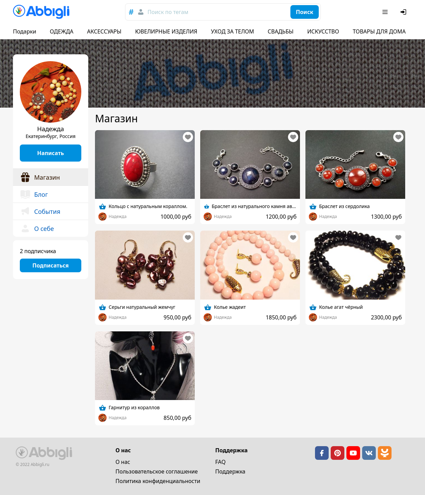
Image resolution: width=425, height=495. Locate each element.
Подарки (24, 31)
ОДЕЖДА (61, 31)
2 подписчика (38, 251)
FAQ (220, 462)
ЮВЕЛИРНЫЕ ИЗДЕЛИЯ (166, 31)
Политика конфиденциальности (157, 481)
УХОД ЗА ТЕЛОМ (232, 31)
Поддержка (230, 471)
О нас (122, 462)
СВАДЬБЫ (281, 31)
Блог (34, 194)
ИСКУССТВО (323, 31)
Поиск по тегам (168, 12)
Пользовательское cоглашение (156, 471)
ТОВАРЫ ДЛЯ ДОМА (379, 31)
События (40, 211)
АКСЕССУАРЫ (104, 31)
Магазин (40, 177)
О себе (37, 228)
